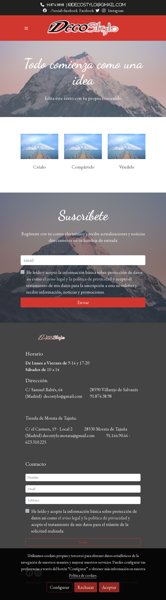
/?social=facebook (64, 10)
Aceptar (109, 587)
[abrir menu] (26, 28)
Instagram (115, 10)
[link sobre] (83, 340)
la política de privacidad (106, 518)
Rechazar (85, 587)
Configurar (59, 587)
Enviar (83, 542)
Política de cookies (83, 575)
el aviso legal (69, 518)
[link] (83, 28)
